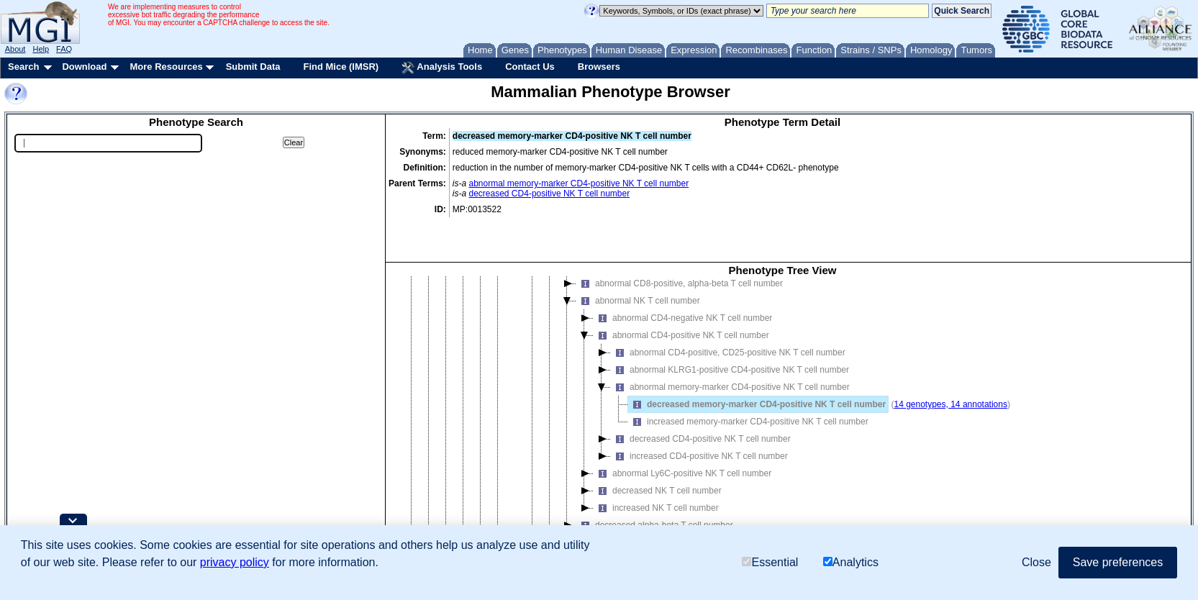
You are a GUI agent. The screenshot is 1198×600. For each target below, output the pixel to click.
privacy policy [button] (234, 562)
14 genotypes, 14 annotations (950, 363)
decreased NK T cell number (658, 449)
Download (84, 66)
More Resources (166, 66)
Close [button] (1036, 562)
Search (23, 66)
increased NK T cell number (656, 467)
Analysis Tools (441, 67)
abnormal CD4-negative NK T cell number (683, 277)
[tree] (782, 395)
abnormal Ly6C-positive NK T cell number (682, 432)
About (15, 49)
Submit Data (253, 66)
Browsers (599, 66)
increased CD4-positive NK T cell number (699, 415)
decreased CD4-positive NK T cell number (549, 193)
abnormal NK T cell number (638, 259)
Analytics (851, 562)
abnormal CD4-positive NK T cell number (681, 294)
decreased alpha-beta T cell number (654, 484)
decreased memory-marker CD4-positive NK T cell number (757, 363)
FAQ (64, 49)
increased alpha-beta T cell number (653, 501)
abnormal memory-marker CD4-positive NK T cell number (579, 183)
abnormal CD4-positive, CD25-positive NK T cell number (728, 311)
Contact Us (530, 66)
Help (40, 49)
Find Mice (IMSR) (340, 66)
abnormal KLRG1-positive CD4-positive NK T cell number (730, 328)
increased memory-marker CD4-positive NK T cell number (748, 380)
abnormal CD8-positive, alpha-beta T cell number (679, 242)
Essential (770, 562)
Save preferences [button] (1118, 562)
